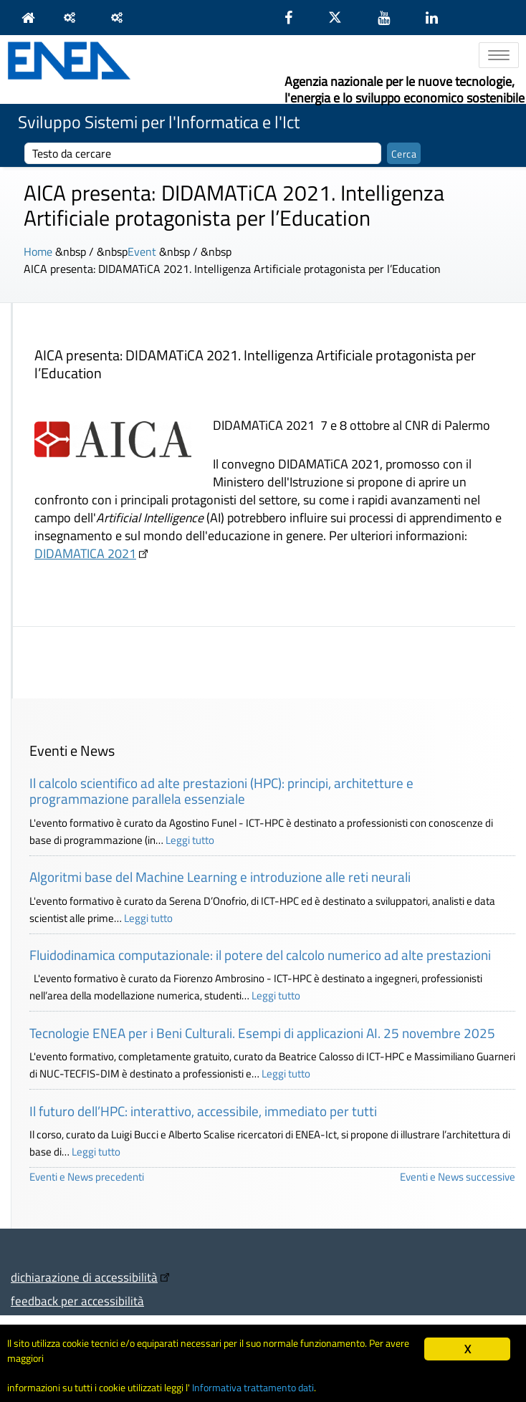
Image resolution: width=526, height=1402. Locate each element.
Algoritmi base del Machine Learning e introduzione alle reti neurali (220, 876)
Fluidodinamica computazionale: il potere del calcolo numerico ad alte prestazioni (260, 954)
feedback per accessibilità (77, 1301)
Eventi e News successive (457, 1176)
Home (38, 251)
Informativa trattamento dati (253, 1388)
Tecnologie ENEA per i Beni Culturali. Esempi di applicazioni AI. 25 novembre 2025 (262, 1032)
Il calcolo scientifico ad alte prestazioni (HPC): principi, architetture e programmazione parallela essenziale (221, 791)
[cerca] (202, 153)
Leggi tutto (190, 840)
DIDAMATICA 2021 (85, 553)
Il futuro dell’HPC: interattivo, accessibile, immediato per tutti (203, 1110)
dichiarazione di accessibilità (84, 1277)
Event (142, 251)
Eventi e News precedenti (86, 1176)
